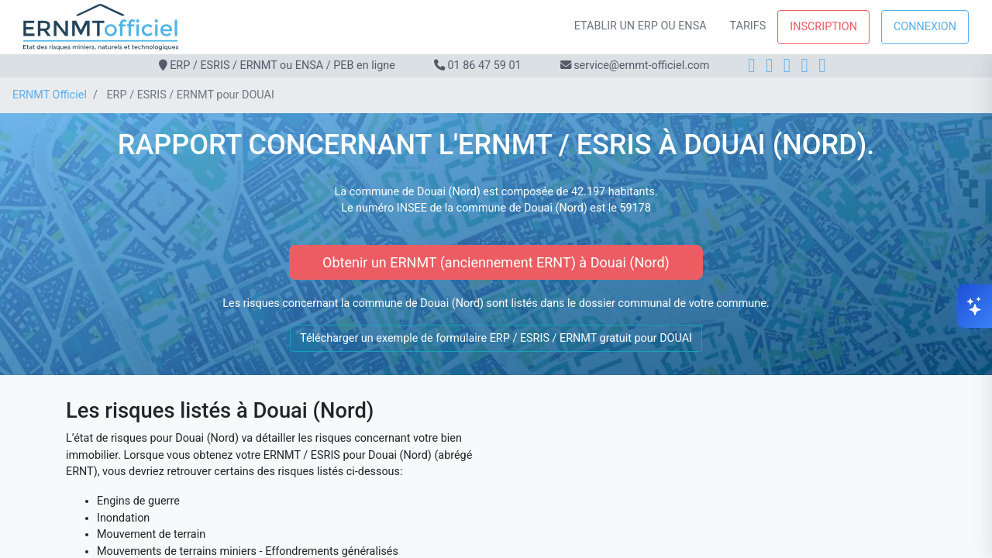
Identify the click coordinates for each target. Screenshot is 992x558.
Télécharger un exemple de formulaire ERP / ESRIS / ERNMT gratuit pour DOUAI (496, 338)
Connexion (925, 26)
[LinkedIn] (787, 65)
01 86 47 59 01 (484, 65)
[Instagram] (769, 65)
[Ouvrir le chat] (975, 306)
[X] (804, 65)
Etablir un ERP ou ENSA (640, 26)
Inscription (823, 26)
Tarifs (748, 26)
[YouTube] (821, 65)
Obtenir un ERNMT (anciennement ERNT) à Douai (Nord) (496, 262)
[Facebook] (751, 65)
